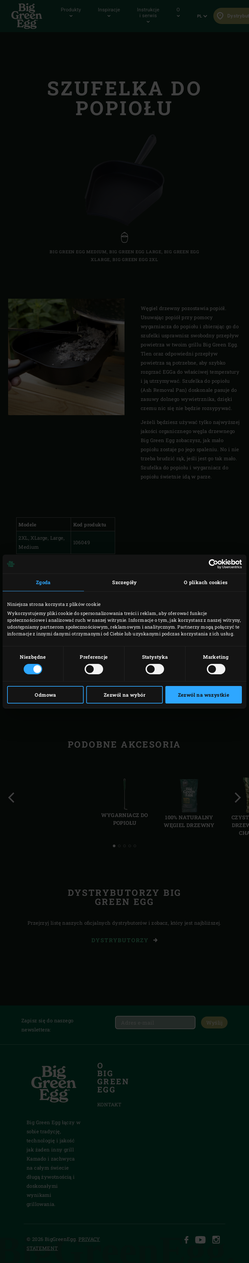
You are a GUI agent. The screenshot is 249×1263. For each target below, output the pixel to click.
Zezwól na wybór (124, 695)
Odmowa (45, 695)
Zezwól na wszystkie (204, 695)
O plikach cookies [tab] (206, 582)
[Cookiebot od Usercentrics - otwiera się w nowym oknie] (213, 564)
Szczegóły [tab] (124, 582)
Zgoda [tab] (43, 582)
